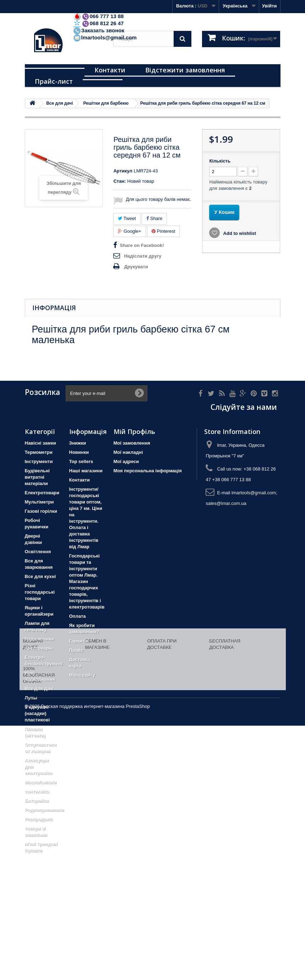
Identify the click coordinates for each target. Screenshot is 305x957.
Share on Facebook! (142, 245)
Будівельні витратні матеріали (37, 477)
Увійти (269, 6)
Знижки (77, 443)
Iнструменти (39, 461)
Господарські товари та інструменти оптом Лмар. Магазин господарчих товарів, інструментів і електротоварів (87, 581)
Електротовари (42, 492)
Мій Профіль (134, 431)
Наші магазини (86, 470)
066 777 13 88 (98, 16)
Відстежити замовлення (185, 70)
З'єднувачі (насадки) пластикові (37, 713)
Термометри (39, 452)
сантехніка (37, 791)
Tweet (127, 218)
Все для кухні (40, 576)
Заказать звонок (98, 30)
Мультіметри (39, 502)
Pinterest (163, 231)
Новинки (79, 452)
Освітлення (38, 551)
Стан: (119, 181)
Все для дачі (39, 688)
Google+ (129, 231)
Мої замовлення (132, 443)
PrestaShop (138, 937)
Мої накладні (128, 452)
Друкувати (136, 266)
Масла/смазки (41, 782)
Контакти (109, 70)
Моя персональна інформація (148, 470)
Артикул (122, 171)
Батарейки (37, 800)
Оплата (77, 616)
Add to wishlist (239, 233)
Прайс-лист (54, 81)
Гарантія (79, 641)
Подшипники (39, 639)
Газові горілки (41, 511)
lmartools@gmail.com (105, 37)
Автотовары (39, 648)
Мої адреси (126, 461)
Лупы (31, 697)
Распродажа (39, 819)
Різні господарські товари (40, 592)
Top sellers (81, 461)
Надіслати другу (142, 256)
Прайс (76, 650)
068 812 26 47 (98, 23)
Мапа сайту (82, 675)
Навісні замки (40, 443)
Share (154, 218)
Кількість (219, 161)
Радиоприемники (44, 810)
